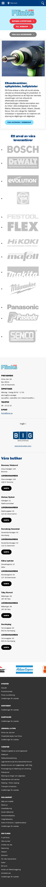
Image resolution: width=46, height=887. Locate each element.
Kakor (3, 862)
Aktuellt (4, 688)
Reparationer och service (10, 779)
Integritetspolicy (7, 819)
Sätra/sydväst (7, 560)
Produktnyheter (7, 691)
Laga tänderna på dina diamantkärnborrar (16, 762)
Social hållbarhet (7, 812)
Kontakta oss (6, 873)
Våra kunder (5, 841)
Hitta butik (13, 3)
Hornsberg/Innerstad (10, 529)
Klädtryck (4, 754)
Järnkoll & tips (8, 728)
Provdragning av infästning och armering (16, 769)
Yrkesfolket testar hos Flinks (11, 736)
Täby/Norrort (7, 592)
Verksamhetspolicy (8, 816)
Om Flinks (5, 833)
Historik (4, 852)
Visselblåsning (6, 808)
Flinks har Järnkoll (7, 732)
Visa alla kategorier (22, 34)
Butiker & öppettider (21, 21)
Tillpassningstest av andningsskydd (14, 751)
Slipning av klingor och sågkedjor (13, 776)
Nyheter (5, 684)
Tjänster (5, 747)
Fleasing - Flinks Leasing (10, 783)
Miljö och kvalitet (7, 801)
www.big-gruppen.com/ (23, 446)
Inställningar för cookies (10, 698)
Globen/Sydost (7, 497)
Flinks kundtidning (8, 695)
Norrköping (6, 624)
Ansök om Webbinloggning (11, 869)
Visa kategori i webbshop (19, 122)
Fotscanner (5, 772)
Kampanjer (6, 717)
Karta (6, 488)
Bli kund (4, 866)
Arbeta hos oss (6, 845)
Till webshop (22, 26)
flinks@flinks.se (7, 413)
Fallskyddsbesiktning (9, 758)
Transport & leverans (8, 786)
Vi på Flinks (5, 837)
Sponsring (5, 848)
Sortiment (6, 706)
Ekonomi (4, 855)
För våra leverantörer (8, 859)
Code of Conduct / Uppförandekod (13, 823)
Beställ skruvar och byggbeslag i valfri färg (16, 765)
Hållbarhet (6, 797)
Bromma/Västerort (9, 465)
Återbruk (4, 805)
